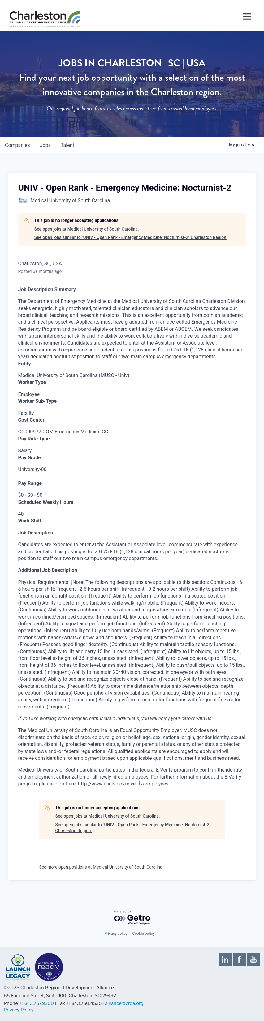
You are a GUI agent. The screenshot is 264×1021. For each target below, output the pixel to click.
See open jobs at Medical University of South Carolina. (86, 229)
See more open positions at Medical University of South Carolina (100, 867)
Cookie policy (143, 933)
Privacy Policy (19, 1010)
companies (17, 145)
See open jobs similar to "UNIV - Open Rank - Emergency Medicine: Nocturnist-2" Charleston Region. (130, 237)
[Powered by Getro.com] (132, 917)
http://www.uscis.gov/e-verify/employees (123, 784)
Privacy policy (115, 933)
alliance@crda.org (124, 1003)
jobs (45, 145)
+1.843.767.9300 (36, 1003)
